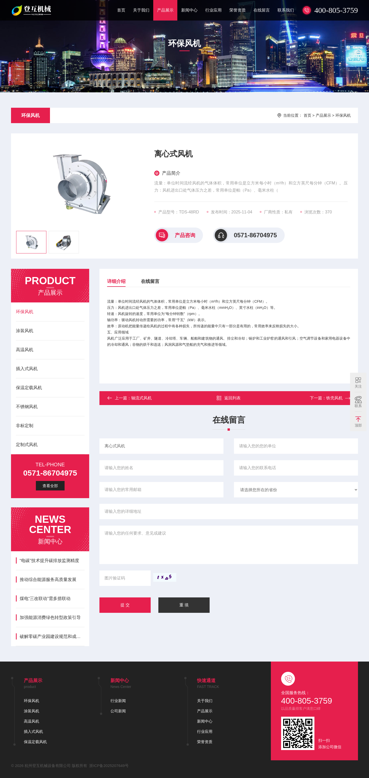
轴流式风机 (141, 398)
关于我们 (141, 10)
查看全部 (50, 486)
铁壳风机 (334, 398)
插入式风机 (27, 368)
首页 (121, 10)
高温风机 (24, 349)
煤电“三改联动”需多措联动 (45, 598)
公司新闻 (118, 711)
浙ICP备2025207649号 (108, 765)
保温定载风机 (29, 387)
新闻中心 (189, 10)
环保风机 (30, 115)
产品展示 (165, 10)
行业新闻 (118, 700)
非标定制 (24, 425)
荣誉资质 (237, 10)
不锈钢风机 (27, 406)
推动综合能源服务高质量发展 (48, 579)
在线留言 (261, 10)
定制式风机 (27, 444)
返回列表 (229, 398)
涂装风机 (24, 330)
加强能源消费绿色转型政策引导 (50, 617)
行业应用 (213, 10)
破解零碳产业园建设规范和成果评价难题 (52, 636)
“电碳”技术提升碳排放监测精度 (49, 560)
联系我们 (286, 10)
